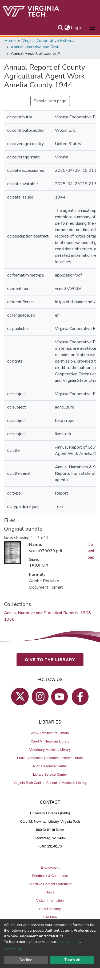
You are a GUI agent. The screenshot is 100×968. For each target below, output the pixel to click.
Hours (49, 892)
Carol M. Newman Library (50, 741)
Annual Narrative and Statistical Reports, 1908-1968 (37, 47)
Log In (77, 28)
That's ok (72, 959)
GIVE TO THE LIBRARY (50, 659)
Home (10, 41)
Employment (50, 867)
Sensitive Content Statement (49, 884)
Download (90, 551)
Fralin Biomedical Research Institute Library (50, 758)
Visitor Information (50, 901)
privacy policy (68, 941)
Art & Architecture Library (50, 733)
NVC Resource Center (50, 766)
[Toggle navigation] (92, 27)
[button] (67, 28)
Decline (25, 959)
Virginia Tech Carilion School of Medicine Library (49, 783)
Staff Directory (50, 909)
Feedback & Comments (50, 876)
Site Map (50, 917)
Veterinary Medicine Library (50, 750)
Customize (12, 949)
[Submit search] (60, 28)
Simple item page (50, 101)
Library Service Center (50, 774)
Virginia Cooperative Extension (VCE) (48, 41)
